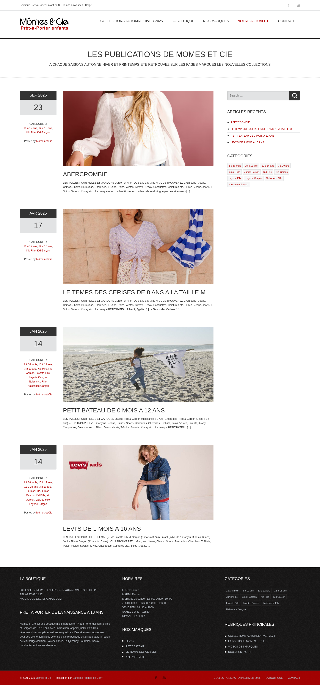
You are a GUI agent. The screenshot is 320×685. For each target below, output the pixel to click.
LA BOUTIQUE (274, 677)
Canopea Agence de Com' (87, 677)
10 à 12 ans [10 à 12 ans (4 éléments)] (264, 590)
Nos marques (216, 21)
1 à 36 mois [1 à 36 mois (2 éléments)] (232, 590)
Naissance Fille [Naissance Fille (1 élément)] (272, 603)
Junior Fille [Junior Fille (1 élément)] (232, 597)
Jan (34, 331)
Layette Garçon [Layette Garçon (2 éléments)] (251, 603)
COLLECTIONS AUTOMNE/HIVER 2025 (131, 21)
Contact (286, 21)
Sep (34, 95)
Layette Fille (43, 372)
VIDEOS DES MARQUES (243, 646)
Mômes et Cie (44, 141)
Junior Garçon (251, 172)
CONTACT (294, 677)
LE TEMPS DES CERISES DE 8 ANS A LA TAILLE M (261, 129)
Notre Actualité (254, 21)
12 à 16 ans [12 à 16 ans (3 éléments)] (280, 590)
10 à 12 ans (30, 128)
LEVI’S (130, 641)
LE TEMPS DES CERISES (141, 651)
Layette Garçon (38, 377)
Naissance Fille (38, 381)
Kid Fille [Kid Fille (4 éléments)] (265, 597)
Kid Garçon (43, 132)
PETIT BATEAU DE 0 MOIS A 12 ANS (252, 135)
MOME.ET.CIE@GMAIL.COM (44, 598)
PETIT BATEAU (135, 646)
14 (38, 343)
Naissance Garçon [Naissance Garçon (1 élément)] (236, 609)
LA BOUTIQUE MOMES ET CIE (246, 641)
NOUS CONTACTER (240, 652)
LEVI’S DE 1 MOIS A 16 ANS (247, 142)
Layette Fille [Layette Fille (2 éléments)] (232, 603)
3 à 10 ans (30, 368)
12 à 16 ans (45, 128)
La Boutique (183, 21)
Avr (34, 213)
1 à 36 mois (30, 364)
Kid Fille (31, 132)
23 (38, 107)
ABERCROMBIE (240, 122)
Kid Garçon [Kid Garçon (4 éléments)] (279, 597)
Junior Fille (34, 491)
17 (38, 225)
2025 (42, 95)
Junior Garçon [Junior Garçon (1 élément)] (249, 597)
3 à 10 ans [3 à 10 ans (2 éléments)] (248, 590)
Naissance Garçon (38, 385)
